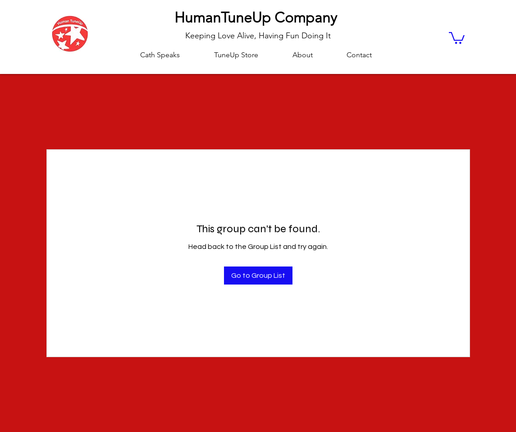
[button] (457, 37)
